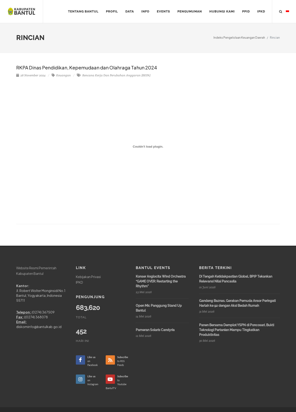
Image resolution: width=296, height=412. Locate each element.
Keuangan (61, 75)
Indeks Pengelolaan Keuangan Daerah (239, 37)
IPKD (79, 282)
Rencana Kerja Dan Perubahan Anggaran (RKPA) (114, 75)
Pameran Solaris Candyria (155, 330)
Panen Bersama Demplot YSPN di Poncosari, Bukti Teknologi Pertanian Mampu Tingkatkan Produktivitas (236, 330)
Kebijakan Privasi (88, 277)
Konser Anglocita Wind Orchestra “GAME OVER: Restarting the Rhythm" (161, 281)
